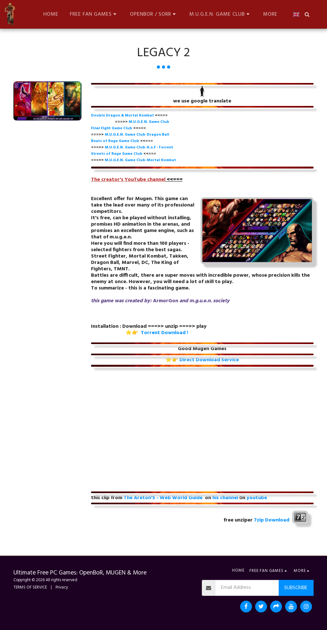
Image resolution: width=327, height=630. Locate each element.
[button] (94, 14)
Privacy (62, 587)
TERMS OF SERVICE (30, 587)
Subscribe (296, 588)
